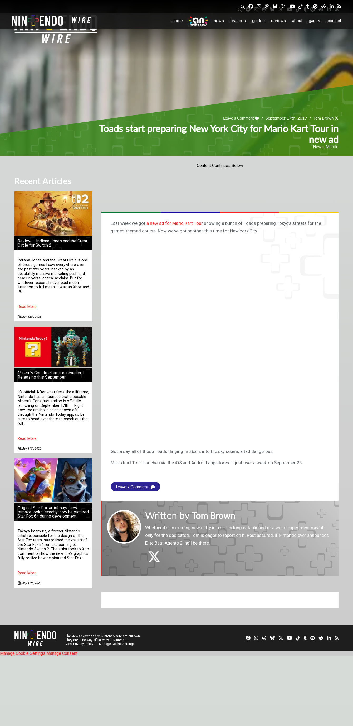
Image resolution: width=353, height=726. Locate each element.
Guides (258, 20)
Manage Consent (61, 653)
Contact (334, 20)
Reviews (278, 20)
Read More (27, 306)
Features (238, 20)
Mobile (332, 146)
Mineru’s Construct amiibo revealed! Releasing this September (51, 375)
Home (178, 20)
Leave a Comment (239, 118)
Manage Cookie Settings (117, 644)
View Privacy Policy (79, 644)
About (297, 20)
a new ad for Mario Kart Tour (174, 223)
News (219, 20)
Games (315, 20)
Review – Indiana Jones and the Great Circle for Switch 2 (52, 243)
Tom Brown (322, 118)
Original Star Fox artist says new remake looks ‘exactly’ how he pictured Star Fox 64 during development (53, 512)
